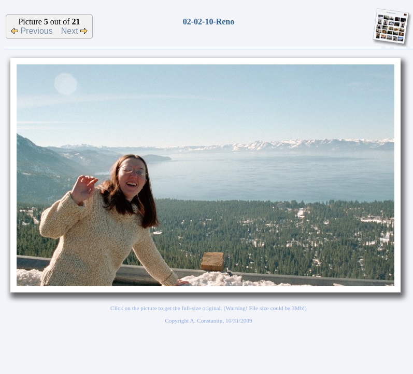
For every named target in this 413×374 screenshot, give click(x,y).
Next (74, 30)
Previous (32, 30)
